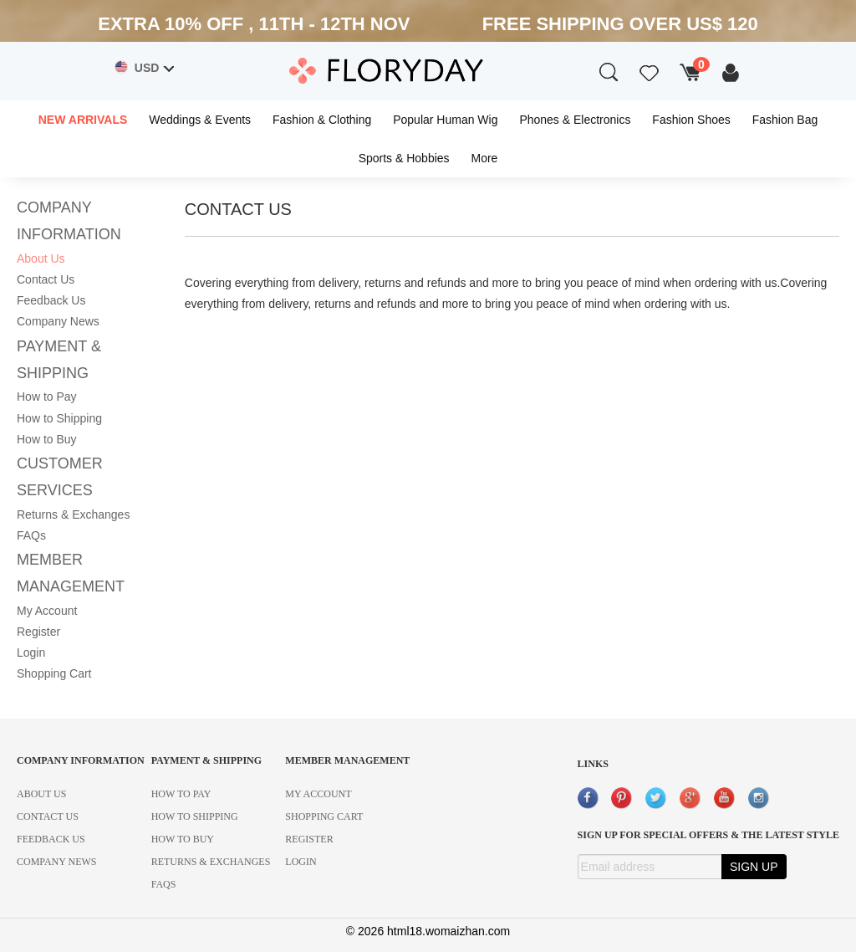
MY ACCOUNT (318, 794)
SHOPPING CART (324, 816)
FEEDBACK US (51, 839)
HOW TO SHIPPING (194, 816)
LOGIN (300, 862)
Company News (58, 321)
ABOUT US (41, 794)
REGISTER (309, 839)
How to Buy (47, 439)
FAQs (31, 535)
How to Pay (47, 396)
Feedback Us (51, 300)
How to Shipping (59, 418)
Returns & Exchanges (73, 514)
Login (31, 652)
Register (38, 631)
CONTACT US (48, 816)
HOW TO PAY (181, 794)
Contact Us (45, 279)
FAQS (163, 884)
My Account (47, 610)
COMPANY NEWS (56, 862)
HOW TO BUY (182, 839)
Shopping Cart (54, 673)
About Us (41, 258)
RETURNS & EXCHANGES (211, 862)
